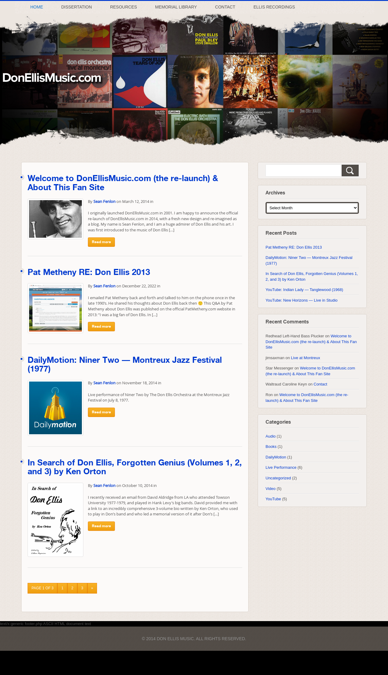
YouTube (273, 499)
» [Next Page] (92, 588)
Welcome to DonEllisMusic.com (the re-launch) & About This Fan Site (311, 341)
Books (271, 446)
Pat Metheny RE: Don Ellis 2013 (89, 272)
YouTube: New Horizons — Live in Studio (302, 300)
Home (36, 7)
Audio (271, 436)
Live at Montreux (305, 358)
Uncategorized (278, 478)
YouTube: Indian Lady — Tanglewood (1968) (304, 289)
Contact (225, 7)
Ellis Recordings (274, 7)
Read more (101, 242)
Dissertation (76, 7)
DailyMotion (276, 457)
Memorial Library (176, 7)
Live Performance (281, 467)
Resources (123, 7)
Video (271, 488)
